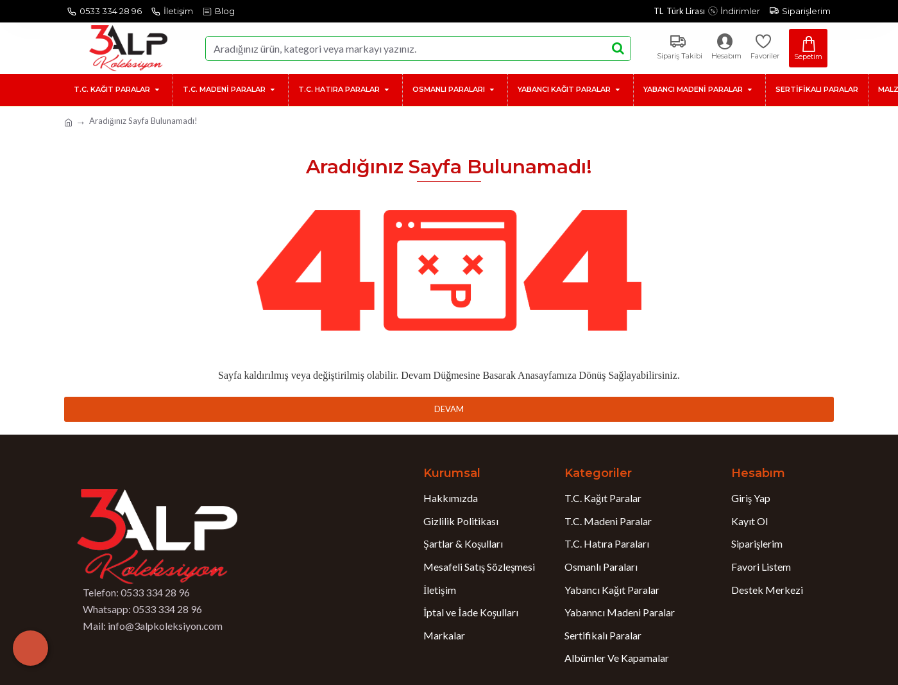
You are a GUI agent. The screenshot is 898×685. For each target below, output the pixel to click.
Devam (449, 409)
